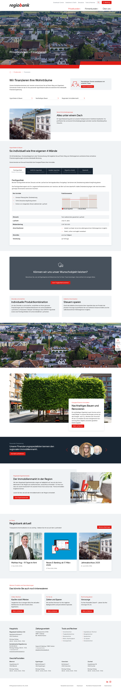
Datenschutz (108, 686)
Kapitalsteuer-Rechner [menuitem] (90, 632)
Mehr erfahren (78, 426)
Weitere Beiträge (104, 527)
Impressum (80, 686)
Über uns (107, 8)
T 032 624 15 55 (40, 648)
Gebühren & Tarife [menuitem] (70, 2)
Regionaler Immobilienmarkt (70, 98)
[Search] (98, 2)
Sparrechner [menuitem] (87, 636)
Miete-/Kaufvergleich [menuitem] (69, 638)
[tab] (17, 170)
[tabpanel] (60, 209)
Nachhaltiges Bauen (42, 98)
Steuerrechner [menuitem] (67, 636)
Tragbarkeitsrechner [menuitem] (68, 634)
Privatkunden (74, 8)
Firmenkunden (91, 8)
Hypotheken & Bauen (15, 98)
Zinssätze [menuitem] (81, 2)
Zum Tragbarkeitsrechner (60, 283)
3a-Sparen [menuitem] (87, 638)
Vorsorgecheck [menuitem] (67, 641)
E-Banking (106, 2)
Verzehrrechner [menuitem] (67, 632)
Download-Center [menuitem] (58, 2)
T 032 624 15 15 (13, 649)
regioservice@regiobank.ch (16, 651)
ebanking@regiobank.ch (42, 650)
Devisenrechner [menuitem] (88, 641)
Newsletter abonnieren (67, 686)
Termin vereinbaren (87, 86)
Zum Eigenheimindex (21, 497)
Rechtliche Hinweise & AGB (93, 686)
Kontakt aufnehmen (17, 454)
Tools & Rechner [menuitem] (90, 2)
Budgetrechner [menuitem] (88, 634)
